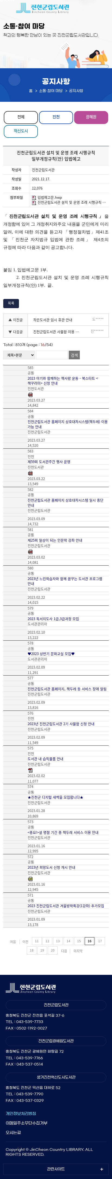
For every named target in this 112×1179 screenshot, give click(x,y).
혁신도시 (21, 131)
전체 (20, 117)
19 (42, 950)
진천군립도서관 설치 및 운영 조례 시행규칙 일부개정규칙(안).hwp (69, 202)
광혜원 (91, 117)
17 (100, 941)
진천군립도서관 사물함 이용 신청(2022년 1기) (58, 331)
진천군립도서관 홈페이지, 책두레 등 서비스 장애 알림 (67, 688)
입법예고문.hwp (47, 197)
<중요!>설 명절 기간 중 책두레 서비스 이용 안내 (63, 832)
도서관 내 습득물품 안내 (45, 758)
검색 (74, 355)
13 (58, 941)
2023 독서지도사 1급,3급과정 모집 (53, 618)
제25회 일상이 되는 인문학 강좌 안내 (55, 540)
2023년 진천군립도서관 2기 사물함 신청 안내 (61, 723)
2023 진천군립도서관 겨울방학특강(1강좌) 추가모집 (66, 905)
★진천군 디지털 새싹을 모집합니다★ (55, 797)
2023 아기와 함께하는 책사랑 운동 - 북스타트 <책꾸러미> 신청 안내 (63, 381)
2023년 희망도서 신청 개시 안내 (51, 867)
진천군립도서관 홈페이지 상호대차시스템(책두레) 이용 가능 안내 (68, 424)
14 (68, 941)
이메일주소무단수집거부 (26, 1123)
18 (32, 950)
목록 (11, 302)
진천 (56, 117)
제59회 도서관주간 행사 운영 (49, 461)
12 (47, 941)
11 (37, 941)
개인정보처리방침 (21, 1114)
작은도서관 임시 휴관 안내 (52, 319)
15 (79, 941)
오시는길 (13, 1133)
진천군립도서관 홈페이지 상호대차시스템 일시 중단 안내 (65, 503)
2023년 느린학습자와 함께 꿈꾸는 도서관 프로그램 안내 (65, 581)
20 (53, 950)
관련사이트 (56, 1169)
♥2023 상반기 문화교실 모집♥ (51, 653)
